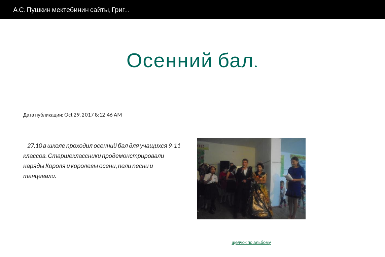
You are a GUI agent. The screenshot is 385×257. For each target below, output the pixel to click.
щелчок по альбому (251, 242)
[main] (192, 59)
